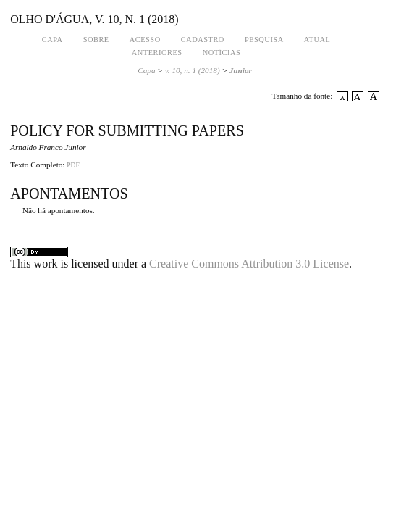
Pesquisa (264, 40)
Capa (52, 40)
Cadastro (202, 40)
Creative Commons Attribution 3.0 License (249, 263)
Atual (317, 40)
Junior (240, 70)
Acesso (145, 40)
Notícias (222, 53)
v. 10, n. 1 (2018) (192, 70)
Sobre (96, 40)
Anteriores (157, 53)
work (46, 263)
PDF (73, 165)
